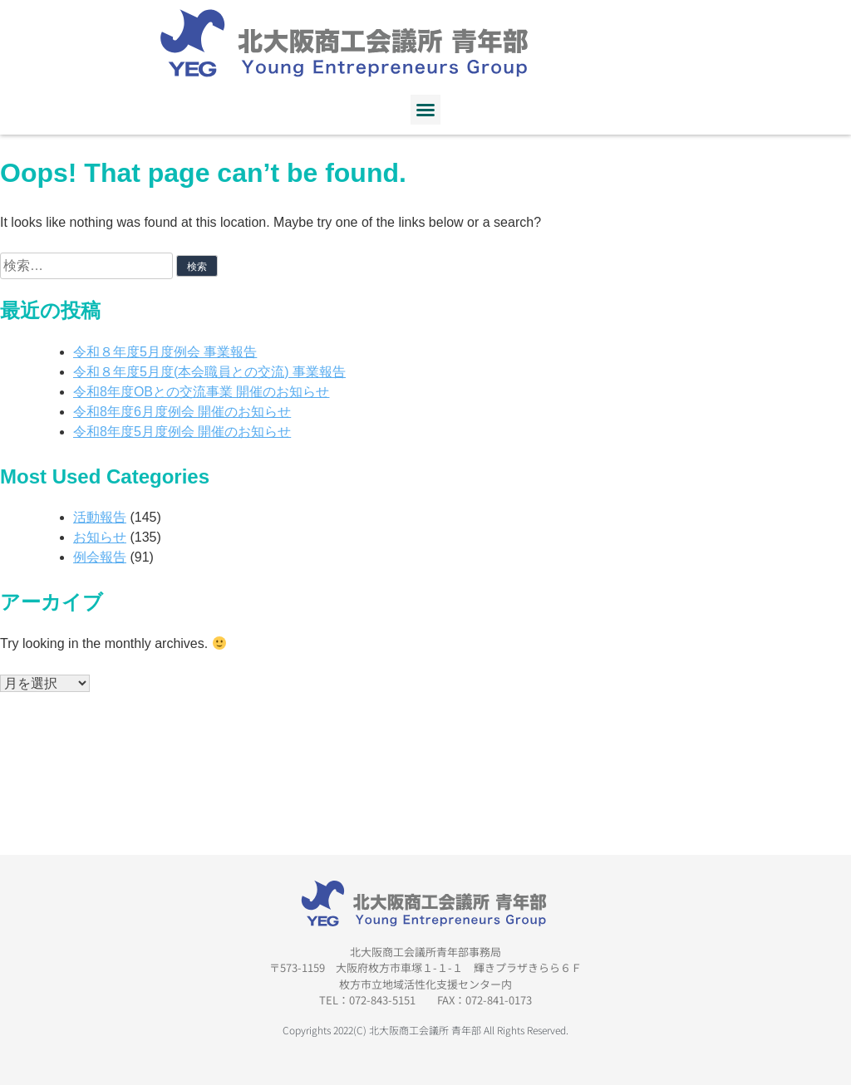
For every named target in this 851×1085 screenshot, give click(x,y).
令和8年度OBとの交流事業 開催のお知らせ (201, 392)
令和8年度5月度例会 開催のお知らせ (182, 432)
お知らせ (99, 537)
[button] (425, 110)
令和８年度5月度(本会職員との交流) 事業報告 (209, 372)
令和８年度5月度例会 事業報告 (165, 352)
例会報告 (99, 557)
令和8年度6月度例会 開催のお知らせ (182, 412)
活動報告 (99, 517)
